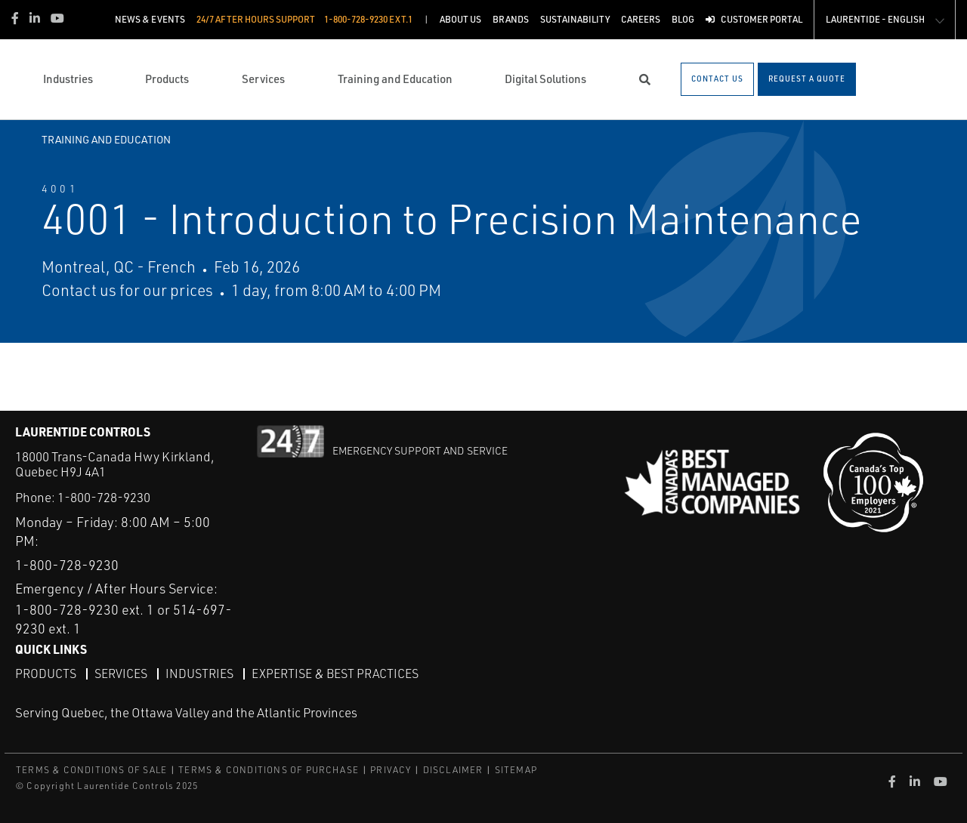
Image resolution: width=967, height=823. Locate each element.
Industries (199, 673)
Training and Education (106, 139)
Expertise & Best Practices (335, 673)
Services (120, 673)
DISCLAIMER (453, 769)
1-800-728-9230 (103, 497)
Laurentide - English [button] (875, 19)
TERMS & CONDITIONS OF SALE (91, 769)
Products (45, 673)
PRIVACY (390, 769)
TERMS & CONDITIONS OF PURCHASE (268, 769)
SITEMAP (516, 769)
